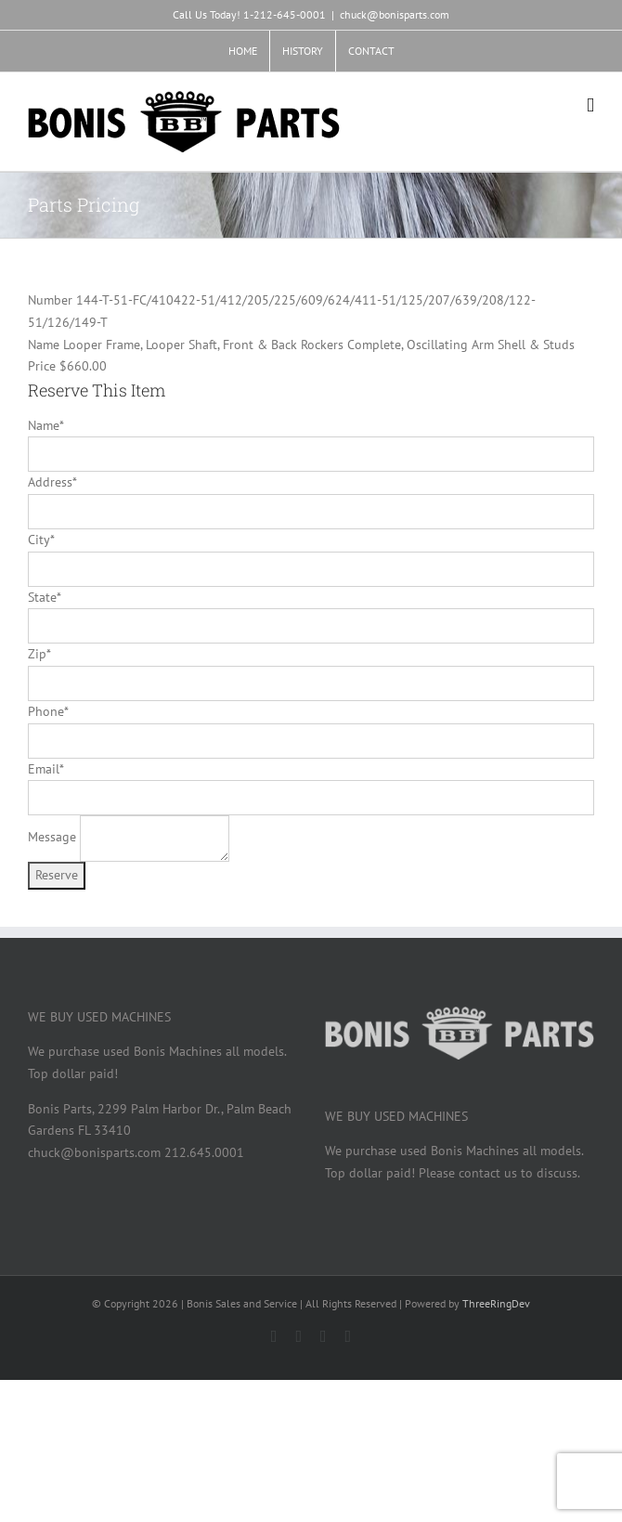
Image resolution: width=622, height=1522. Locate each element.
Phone (48, 711)
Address (52, 482)
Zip (39, 653)
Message (52, 837)
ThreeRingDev (496, 1303)
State (44, 597)
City (41, 539)
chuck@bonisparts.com (394, 14)
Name (45, 425)
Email (45, 769)
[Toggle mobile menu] (590, 105)
